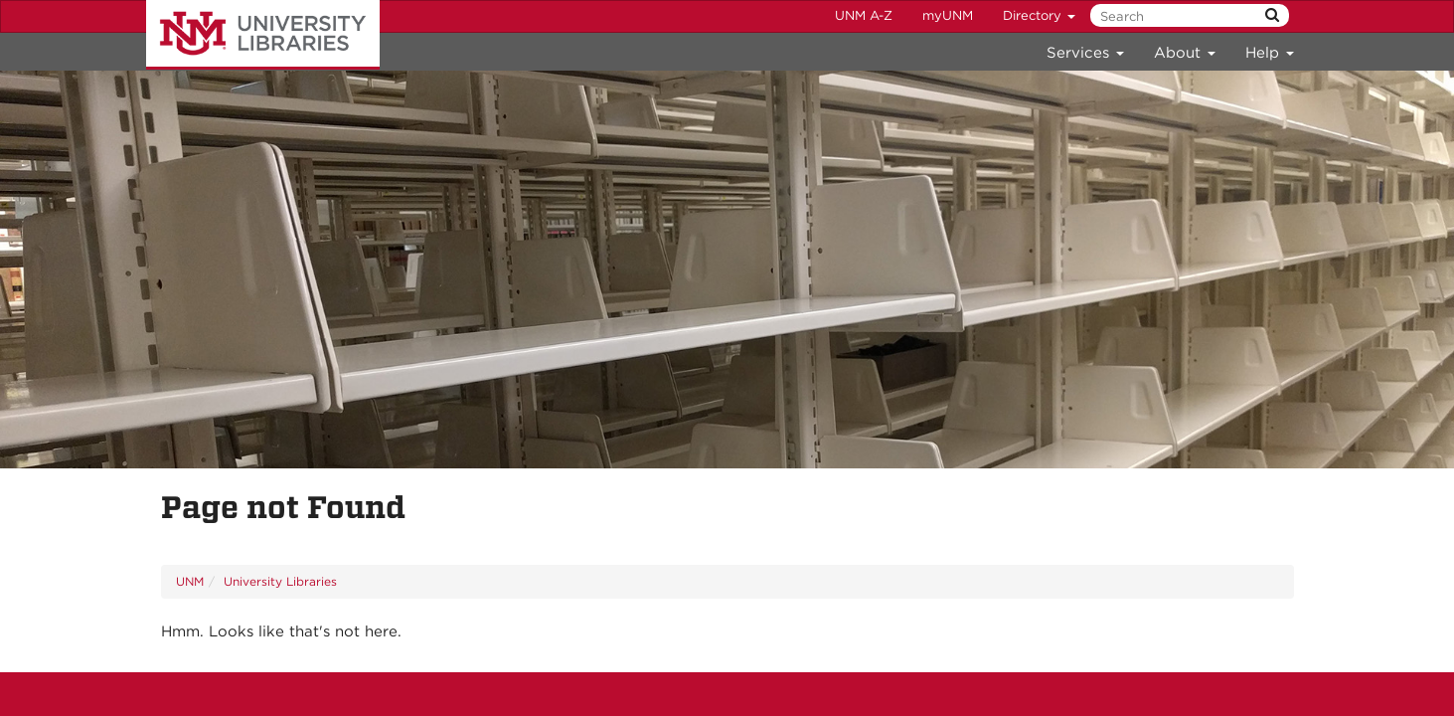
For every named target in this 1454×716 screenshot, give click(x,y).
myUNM (947, 15)
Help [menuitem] (1269, 53)
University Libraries (263, 35)
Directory (1039, 15)
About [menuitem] (1184, 53)
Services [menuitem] (1085, 53)
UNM (190, 581)
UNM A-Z (863, 15)
